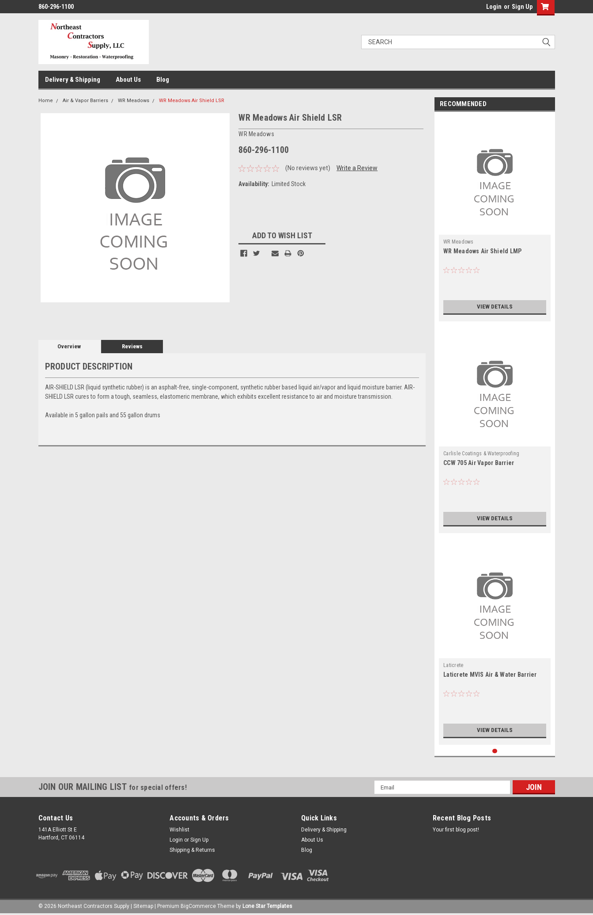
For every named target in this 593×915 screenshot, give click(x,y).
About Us (128, 80)
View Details (495, 306)
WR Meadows (133, 100)
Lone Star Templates (267, 906)
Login (494, 6)
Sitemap (143, 906)
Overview (69, 346)
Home (45, 100)
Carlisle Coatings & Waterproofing (481, 453)
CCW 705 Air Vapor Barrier (478, 462)
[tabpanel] (495, 218)
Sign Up (522, 6)
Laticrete (453, 665)
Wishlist (179, 830)
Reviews (132, 346)
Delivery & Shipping (72, 80)
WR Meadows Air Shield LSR (191, 100)
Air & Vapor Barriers (85, 100)
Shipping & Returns (192, 850)
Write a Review (357, 168)
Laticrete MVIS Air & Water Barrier (490, 674)
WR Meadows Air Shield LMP (482, 251)
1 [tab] (494, 751)
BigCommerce (198, 906)
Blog (162, 80)
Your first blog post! (456, 830)
